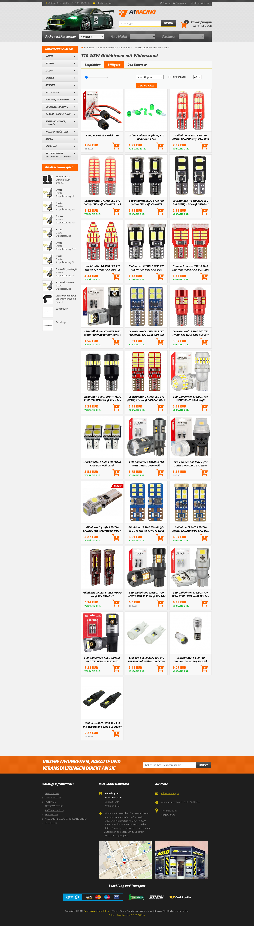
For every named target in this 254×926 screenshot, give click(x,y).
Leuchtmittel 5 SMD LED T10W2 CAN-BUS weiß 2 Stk (102, 463)
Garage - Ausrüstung (58, 114)
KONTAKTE (50, 801)
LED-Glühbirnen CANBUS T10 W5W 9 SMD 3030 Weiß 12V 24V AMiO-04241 (146, 594)
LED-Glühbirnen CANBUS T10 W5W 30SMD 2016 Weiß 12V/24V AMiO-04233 (190, 398)
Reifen (49, 138)
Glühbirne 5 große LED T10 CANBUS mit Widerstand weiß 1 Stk (102, 528)
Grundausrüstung (57, 106)
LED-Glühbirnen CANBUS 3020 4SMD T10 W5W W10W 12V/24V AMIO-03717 (102, 333)
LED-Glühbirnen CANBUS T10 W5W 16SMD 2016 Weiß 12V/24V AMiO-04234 (146, 463)
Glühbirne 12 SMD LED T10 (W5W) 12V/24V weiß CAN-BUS (190, 528)
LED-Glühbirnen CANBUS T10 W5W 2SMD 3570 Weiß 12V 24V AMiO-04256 (190, 594)
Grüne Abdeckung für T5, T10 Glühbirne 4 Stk (146, 137)
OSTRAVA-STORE (54, 806)
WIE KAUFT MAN (53, 797)
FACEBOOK (51, 823)
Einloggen (181, 3)
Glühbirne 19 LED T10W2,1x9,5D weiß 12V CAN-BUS (102, 594)
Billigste (114, 65)
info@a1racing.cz (105, 3)
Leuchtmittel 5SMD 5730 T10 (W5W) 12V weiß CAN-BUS (146, 202)
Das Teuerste (137, 65)
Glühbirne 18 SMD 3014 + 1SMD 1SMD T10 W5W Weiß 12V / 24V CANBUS (102, 398)
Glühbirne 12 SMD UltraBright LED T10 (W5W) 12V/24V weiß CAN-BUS (146, 528)
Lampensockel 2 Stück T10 (102, 135)
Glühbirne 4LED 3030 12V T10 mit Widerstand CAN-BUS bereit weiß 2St (102, 724)
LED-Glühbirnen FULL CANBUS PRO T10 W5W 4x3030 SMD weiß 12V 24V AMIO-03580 (102, 659)
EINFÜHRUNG (52, 793)
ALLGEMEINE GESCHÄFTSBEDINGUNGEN (66, 818)
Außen (50, 63)
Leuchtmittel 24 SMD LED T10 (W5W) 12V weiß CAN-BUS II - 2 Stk (102, 202)
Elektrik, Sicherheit (57, 99)
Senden (203, 764)
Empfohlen (93, 65)
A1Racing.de (149, 13)
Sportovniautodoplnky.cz (97, 911)
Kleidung (51, 146)
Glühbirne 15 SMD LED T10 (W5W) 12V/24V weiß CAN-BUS (190, 137)
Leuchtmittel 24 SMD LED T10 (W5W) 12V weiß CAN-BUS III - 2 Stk (146, 398)
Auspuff (50, 85)
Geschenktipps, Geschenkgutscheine (58, 155)
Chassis (50, 77)
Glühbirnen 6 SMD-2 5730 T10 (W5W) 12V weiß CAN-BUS (146, 267)
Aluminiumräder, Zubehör (56, 123)
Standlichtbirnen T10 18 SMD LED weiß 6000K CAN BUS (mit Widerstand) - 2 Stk (190, 267)
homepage (89, 47)
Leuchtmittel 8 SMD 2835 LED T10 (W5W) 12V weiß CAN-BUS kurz (146, 333)
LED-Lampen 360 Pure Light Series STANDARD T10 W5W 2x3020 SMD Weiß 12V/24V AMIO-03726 (190, 463)
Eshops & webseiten (120, 915)
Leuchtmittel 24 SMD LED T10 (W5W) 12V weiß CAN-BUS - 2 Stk (102, 267)
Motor (49, 70)
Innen (49, 56)
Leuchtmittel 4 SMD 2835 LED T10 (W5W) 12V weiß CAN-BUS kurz (190, 202)
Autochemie (52, 92)
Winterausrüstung (57, 131)
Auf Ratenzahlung (54, 810)
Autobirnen (124, 47)
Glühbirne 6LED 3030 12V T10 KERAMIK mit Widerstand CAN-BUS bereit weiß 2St (146, 659)
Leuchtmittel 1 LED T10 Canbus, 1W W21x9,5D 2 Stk (190, 659)
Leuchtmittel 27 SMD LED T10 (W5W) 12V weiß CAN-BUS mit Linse (190, 333)
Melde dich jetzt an (200, 3)
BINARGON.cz (138, 915)
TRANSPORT (51, 814)
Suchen (168, 23)
